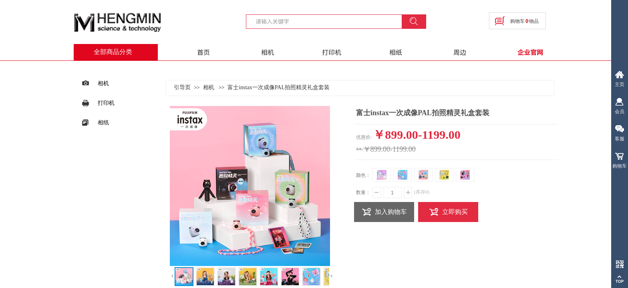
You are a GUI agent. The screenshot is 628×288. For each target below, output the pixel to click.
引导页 (182, 87)
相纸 (395, 52)
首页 (203, 52)
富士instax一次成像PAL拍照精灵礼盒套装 (278, 87)
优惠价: (364, 137)
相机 (267, 52)
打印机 (331, 52)
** (359, 150)
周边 (459, 52)
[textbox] (329, 21)
